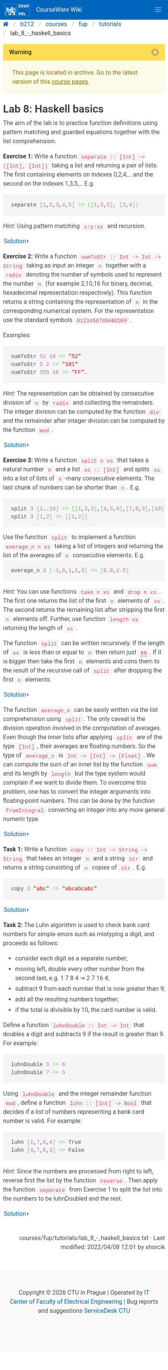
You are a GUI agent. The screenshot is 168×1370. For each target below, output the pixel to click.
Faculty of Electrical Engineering (79, 1301)
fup (83, 24)
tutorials (110, 24)
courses (56, 24)
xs (143, 652)
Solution (15, 241)
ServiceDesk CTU (107, 1310)
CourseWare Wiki (43, 10)
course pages (70, 81)
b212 (27, 24)
